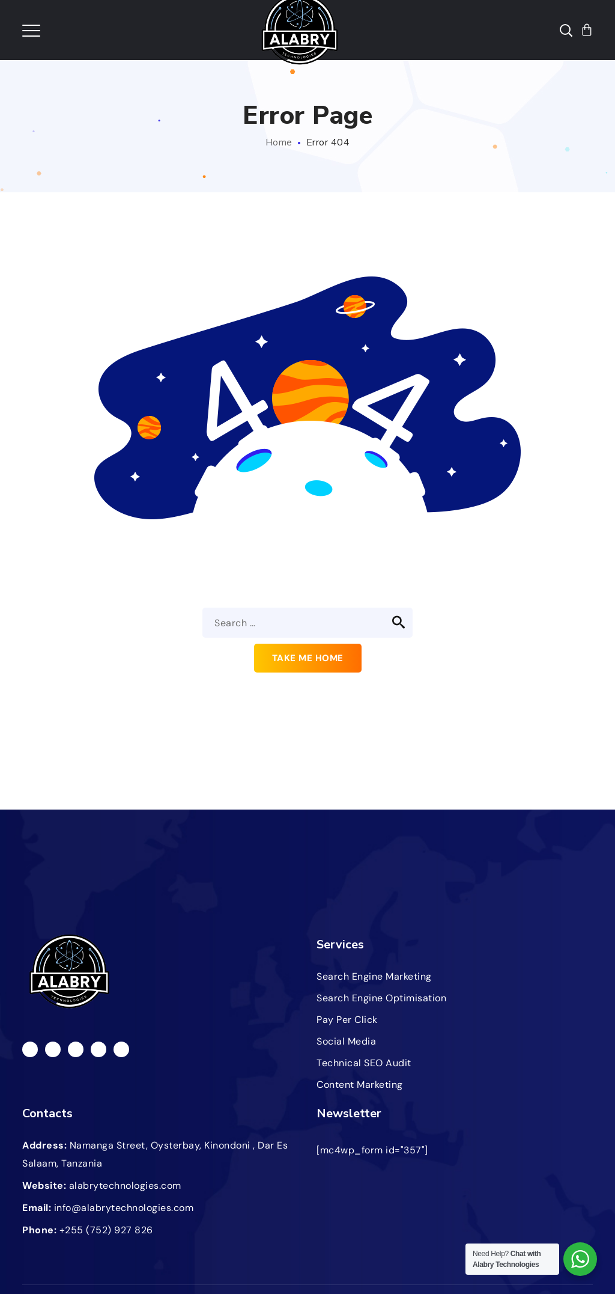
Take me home (308, 658)
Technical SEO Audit (364, 1063)
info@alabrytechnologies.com (124, 1207)
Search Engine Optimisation (381, 998)
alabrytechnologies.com (125, 1185)
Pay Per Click (347, 1019)
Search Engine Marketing (374, 976)
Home (278, 142)
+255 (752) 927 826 (106, 1230)
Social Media (346, 1041)
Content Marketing (360, 1084)
